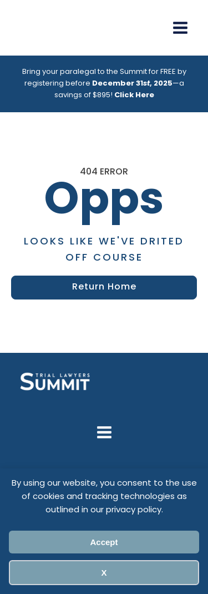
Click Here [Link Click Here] (134, 95)
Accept (104, 542)
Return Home (104, 287)
